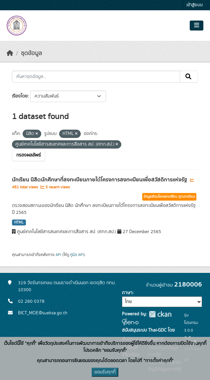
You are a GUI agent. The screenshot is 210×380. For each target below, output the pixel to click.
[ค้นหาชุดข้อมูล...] (96, 77)
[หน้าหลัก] (10, 53)
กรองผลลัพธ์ (28, 155)
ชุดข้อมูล (31, 53)
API (58, 255)
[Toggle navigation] (196, 26)
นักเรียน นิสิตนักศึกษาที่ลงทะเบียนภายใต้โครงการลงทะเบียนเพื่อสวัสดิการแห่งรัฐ (100, 179)
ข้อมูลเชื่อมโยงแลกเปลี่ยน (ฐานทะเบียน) (169, 196)
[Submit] (189, 77)
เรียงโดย (20, 96)
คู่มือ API (77, 255)
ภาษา (127, 292)
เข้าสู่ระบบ (194, 5)
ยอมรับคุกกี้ (105, 372)
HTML (19, 222)
